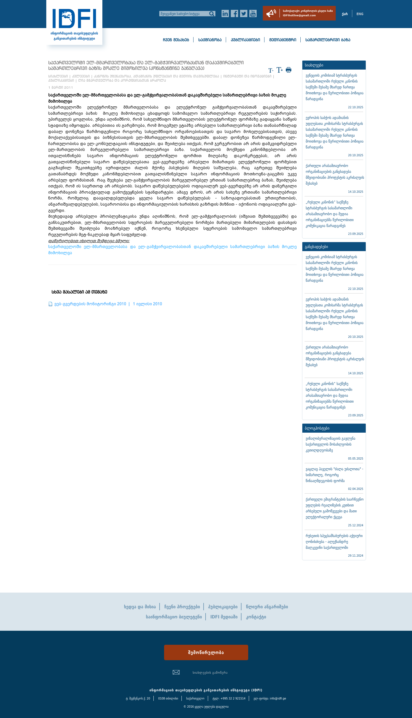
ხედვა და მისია (140, 606)
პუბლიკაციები (245, 39)
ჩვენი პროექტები (182, 606)
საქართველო (195, 698)
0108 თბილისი (168, 698)
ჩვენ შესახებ (176, 39)
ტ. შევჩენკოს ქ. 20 (138, 698)
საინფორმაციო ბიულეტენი (174, 616)
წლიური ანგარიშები (267, 606)
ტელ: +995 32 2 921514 (229, 698)
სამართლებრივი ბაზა (327, 39)
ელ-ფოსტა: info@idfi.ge (270, 698)
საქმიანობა (210, 39)
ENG (359, 14)
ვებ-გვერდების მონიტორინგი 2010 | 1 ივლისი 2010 (108, 304)
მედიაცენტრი (282, 39)
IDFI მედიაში (224, 616)
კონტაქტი (256, 616)
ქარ (345, 14)
